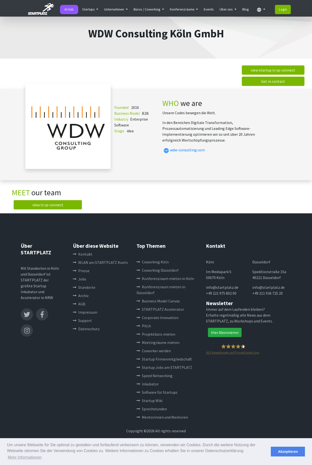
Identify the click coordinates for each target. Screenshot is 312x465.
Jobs (79, 279)
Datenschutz (86, 328)
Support (82, 320)
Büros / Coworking (147, 9)
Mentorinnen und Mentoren (162, 417)
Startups (89, 9)
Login (283, 9)
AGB (79, 303)
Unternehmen (114, 9)
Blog (245, 9)
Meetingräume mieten (157, 342)
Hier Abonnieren (224, 332)
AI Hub (69, 9)
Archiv (80, 295)
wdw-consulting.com (183, 149)
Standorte (84, 287)
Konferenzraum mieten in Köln (165, 278)
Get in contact (273, 81)
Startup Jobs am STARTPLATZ (164, 367)
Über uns (227, 9)
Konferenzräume (182, 9)
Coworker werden (153, 350)
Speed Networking (154, 375)
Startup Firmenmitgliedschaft (164, 359)
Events (209, 9)
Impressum (85, 312)
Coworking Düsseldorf (157, 270)
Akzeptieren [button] (288, 452)
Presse (81, 270)
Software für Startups (156, 392)
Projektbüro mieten (155, 334)
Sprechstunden (151, 408)
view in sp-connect (47, 204)
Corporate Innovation (157, 317)
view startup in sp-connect (273, 70)
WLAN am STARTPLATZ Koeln (100, 262)
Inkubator (147, 384)
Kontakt (82, 254)
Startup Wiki (149, 400)
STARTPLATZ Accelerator (160, 309)
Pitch (143, 325)
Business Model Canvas (158, 301)
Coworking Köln (152, 261)
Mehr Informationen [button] (25, 457)
